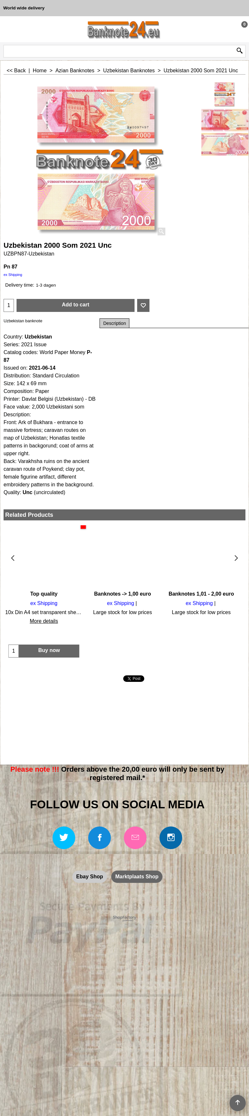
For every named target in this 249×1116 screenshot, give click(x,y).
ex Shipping (13, 275)
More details (43, 621)
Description (114, 323)
